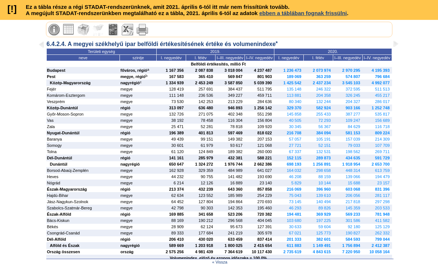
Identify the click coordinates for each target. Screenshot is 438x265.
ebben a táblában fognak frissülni (303, 13)
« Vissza (219, 262)
